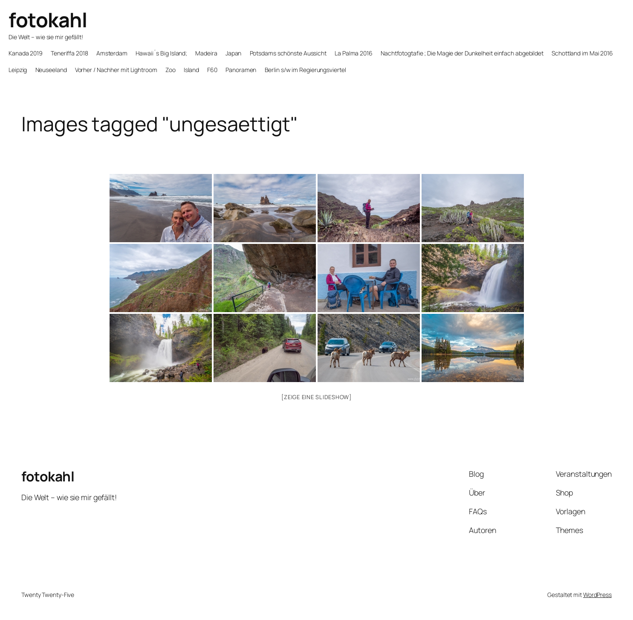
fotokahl (48, 19)
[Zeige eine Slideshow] (316, 397)
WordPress (597, 595)
